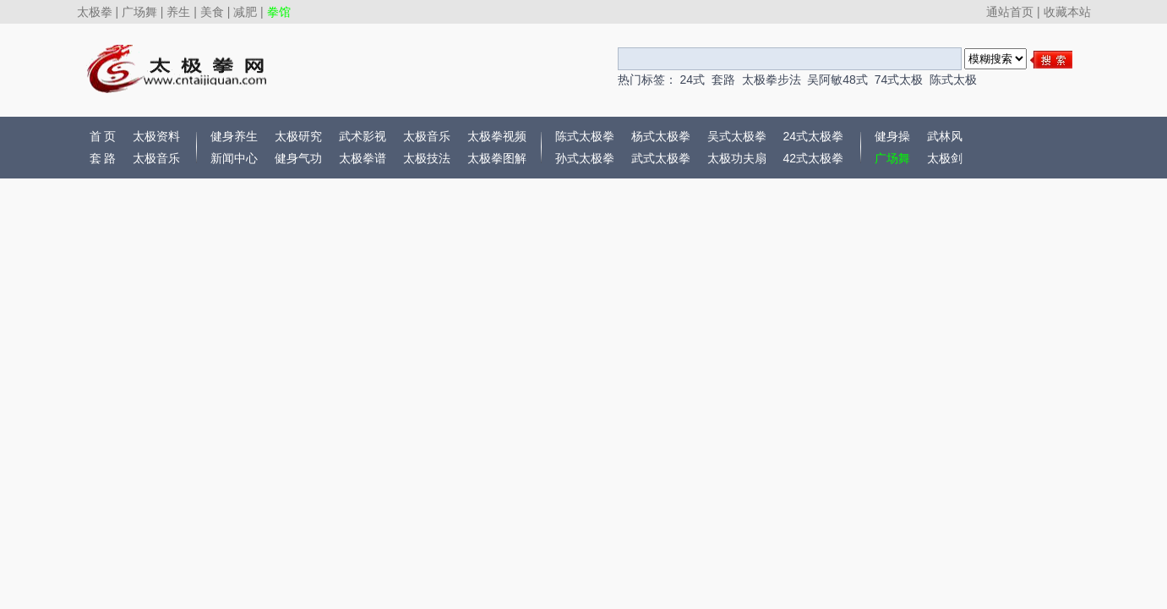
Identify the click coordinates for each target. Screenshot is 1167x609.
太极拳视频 (496, 136)
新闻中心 (234, 158)
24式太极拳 (813, 136)
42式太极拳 (813, 158)
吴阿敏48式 (837, 79)
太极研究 (298, 136)
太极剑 (945, 158)
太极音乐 (156, 158)
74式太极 (899, 79)
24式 (692, 79)
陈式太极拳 (584, 136)
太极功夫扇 (736, 158)
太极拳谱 (362, 158)
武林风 (945, 136)
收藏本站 (1067, 12)
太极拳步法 (771, 79)
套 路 (103, 158)
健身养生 (234, 136)
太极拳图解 (496, 158)
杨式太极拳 (660, 136)
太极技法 (426, 158)
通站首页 (1009, 12)
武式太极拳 (660, 158)
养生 (178, 12)
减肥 (245, 12)
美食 (212, 12)
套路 (723, 79)
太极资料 (156, 136)
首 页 (103, 136)
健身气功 (298, 158)
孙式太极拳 (584, 158)
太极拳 (94, 12)
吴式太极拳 (736, 136)
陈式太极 (953, 79)
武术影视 (362, 136)
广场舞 (139, 12)
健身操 (892, 136)
